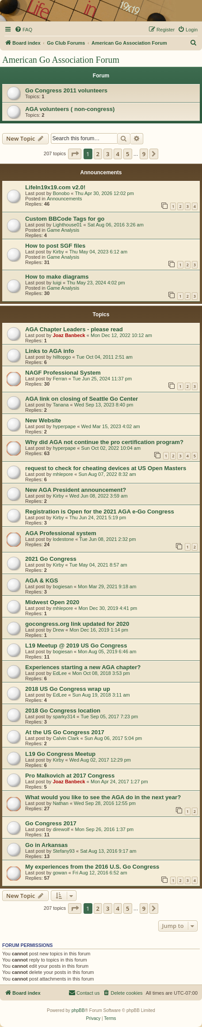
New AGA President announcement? (75, 490)
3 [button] (107, 154)
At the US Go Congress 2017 (64, 732)
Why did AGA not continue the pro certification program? (104, 442)
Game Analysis (63, 230)
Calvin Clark (66, 738)
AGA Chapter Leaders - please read (74, 329)
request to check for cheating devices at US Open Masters (105, 468)
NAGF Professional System (63, 372)
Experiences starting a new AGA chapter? (83, 667)
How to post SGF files (55, 245)
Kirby (58, 251)
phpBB (78, 1010)
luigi (57, 282)
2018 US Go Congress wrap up (67, 689)
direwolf (61, 829)
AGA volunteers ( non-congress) (69, 109)
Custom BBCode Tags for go (64, 218)
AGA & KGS (41, 580)
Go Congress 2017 (50, 823)
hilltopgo (62, 357)
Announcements (64, 198)
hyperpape (64, 426)
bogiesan (62, 586)
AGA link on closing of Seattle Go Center (81, 398)
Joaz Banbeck (69, 335)
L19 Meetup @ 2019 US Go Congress (76, 645)
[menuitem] (23, 29)
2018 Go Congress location (62, 710)
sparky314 (64, 716)
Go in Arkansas (46, 845)
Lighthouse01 (67, 224)
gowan (60, 872)
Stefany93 (64, 851)
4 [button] (117, 154)
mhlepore (63, 474)
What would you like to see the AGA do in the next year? (103, 797)
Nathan (60, 803)
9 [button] (143, 154)
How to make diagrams (57, 276)
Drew (58, 629)
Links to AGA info (49, 351)
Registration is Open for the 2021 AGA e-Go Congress (99, 511)
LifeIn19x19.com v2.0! (55, 187)
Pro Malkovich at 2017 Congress (69, 775)
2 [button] (97, 154)
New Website (43, 420)
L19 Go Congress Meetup (60, 754)
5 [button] (127, 154)
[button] (74, 154)
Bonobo (61, 193)
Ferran (60, 378)
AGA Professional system (60, 533)
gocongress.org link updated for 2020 (77, 624)
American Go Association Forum (60, 60)
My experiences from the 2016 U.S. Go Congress (92, 866)
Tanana (61, 404)
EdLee (60, 673)
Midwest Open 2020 (52, 602)
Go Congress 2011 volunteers (66, 90)
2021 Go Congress (50, 559)
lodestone (63, 539)
